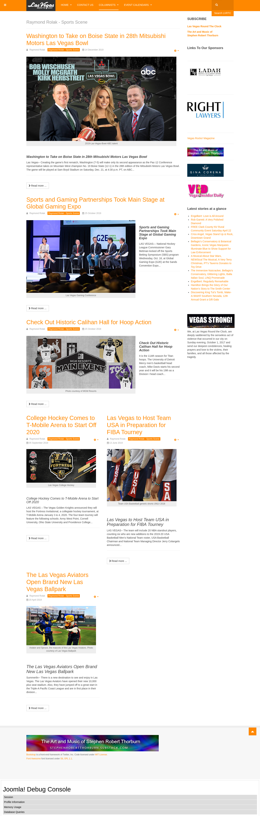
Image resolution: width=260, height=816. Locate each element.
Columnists (109, 4)
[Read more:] (37, 185)
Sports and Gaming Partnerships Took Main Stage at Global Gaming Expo (100, 203)
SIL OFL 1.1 (66, 758)
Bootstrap (31, 754)
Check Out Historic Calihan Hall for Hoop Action (93, 321)
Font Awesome (33, 758)
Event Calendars (138, 4)
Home (66, 4)
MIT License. (101, 754)
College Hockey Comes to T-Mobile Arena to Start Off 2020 (62, 424)
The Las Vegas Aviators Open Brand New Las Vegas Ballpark (59, 581)
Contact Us (85, 4)
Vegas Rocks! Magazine (201, 138)
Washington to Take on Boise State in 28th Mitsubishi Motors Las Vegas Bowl (101, 39)
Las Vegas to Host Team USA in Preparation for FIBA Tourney (141, 424)
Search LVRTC (222, 13)
